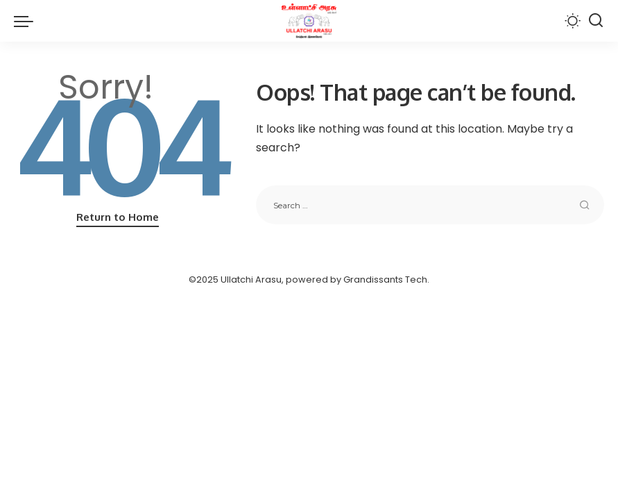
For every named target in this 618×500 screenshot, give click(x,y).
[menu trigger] (27, 21)
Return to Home (117, 217)
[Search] (595, 21)
